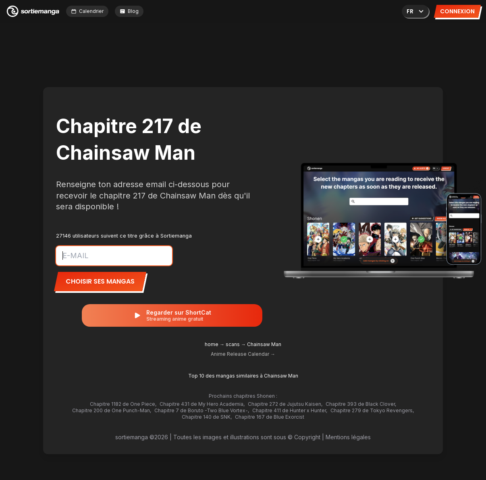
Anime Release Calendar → (243, 354)
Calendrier (87, 11)
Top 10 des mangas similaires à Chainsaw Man (243, 376)
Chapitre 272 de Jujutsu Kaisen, (285, 404)
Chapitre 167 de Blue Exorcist (269, 417)
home (211, 344)
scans (233, 344)
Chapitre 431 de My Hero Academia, (202, 404)
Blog (129, 11)
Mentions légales (348, 437)
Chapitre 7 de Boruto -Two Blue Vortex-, (201, 410)
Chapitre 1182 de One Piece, (123, 404)
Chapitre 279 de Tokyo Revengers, (372, 410)
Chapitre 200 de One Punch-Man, (111, 410)
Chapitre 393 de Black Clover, (361, 404)
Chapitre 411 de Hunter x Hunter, (289, 410)
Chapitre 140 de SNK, (207, 417)
